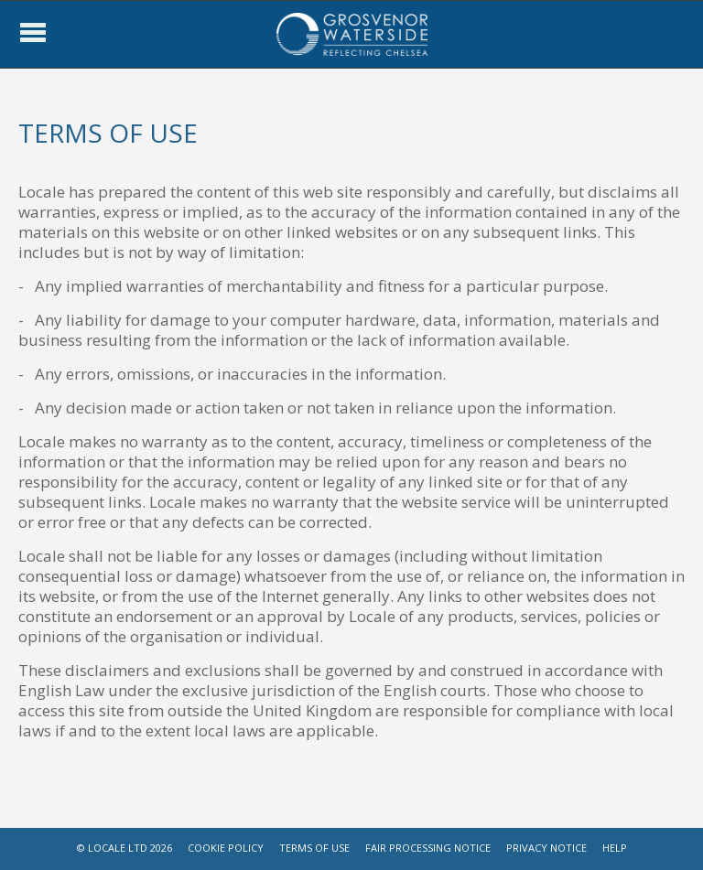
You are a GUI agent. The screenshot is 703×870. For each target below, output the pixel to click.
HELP (614, 847)
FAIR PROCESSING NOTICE (428, 847)
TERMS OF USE (314, 847)
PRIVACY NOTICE (546, 847)
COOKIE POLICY (226, 847)
